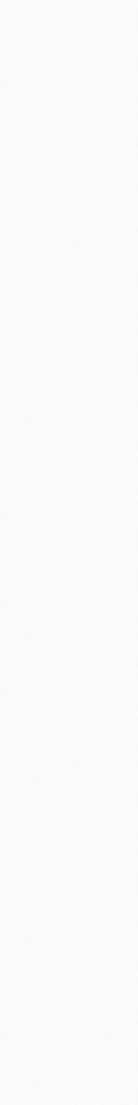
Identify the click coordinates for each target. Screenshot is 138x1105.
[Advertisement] (51, 115)
